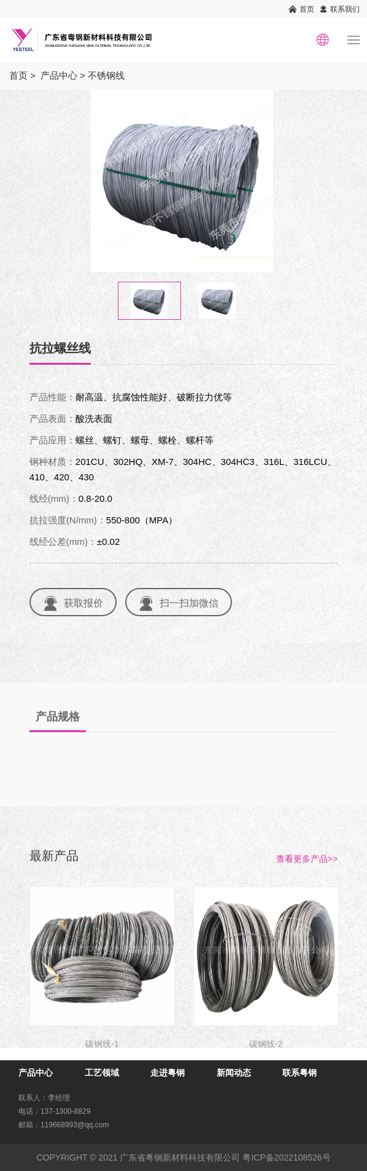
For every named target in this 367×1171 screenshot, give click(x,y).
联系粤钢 (299, 1073)
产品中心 (59, 75)
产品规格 (58, 737)
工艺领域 (102, 1073)
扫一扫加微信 (192, 603)
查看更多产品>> (307, 879)
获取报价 (86, 603)
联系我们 (345, 9)
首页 (306, 9)
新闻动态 (234, 1073)
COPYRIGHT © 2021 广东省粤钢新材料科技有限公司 (138, 1157)
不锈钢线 (106, 75)
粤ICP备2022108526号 (286, 1157)
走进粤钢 (167, 1073)
